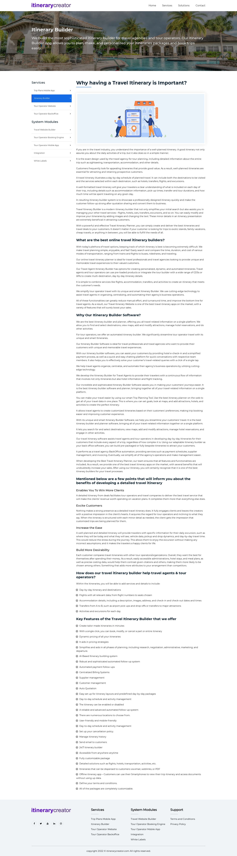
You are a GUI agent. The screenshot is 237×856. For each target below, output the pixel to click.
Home (152, 5)
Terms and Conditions (182, 819)
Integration (39, 153)
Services (167, 5)
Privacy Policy (178, 824)
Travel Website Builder (44, 130)
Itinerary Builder (42, 98)
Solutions (184, 5)
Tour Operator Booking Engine (49, 137)
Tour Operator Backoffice (46, 114)
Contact (200, 5)
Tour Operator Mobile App (46, 145)
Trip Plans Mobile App (44, 90)
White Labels (40, 161)
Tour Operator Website (45, 106)
